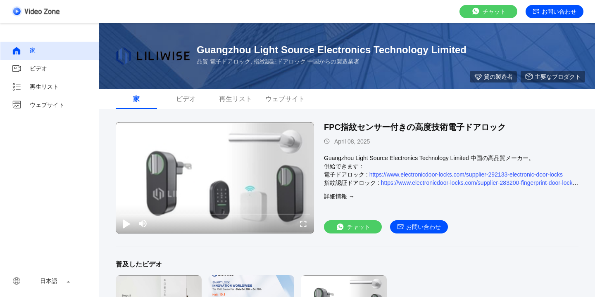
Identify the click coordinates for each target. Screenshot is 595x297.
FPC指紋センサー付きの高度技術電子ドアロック (415, 127)
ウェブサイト (38, 105)
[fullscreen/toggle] (303, 223)
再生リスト (35, 87)
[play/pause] (126, 223)
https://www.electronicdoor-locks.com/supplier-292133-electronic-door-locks (466, 174)
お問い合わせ (554, 11)
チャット (488, 11)
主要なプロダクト (553, 77)
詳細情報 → (339, 196)
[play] (215, 177)
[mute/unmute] (143, 223)
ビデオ (29, 69)
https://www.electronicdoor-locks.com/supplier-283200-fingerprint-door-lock (477, 182)
